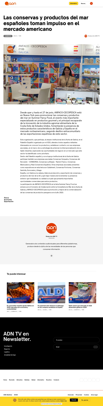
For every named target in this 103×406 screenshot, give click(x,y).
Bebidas (27, 380)
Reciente (11, 380)
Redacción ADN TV (51, 236)
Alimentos (8, 36)
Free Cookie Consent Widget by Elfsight (51, 404)
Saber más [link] (63, 401)
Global (33, 380)
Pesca (6, 198)
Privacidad (79, 395)
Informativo (40, 380)
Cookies (86, 395)
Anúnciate (71, 395)
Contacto (56, 380)
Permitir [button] (74, 400)
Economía (8, 200)
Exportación (8, 201)
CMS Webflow (7, 395)
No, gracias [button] (84, 400)
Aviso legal (94, 395)
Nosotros (49, 380)
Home (5, 380)
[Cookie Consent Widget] (51, 401)
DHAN (16, 395)
